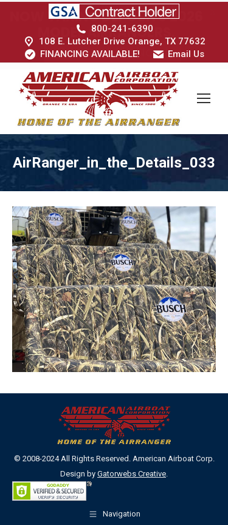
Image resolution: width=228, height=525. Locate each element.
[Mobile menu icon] (204, 96)
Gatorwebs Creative (131, 471)
